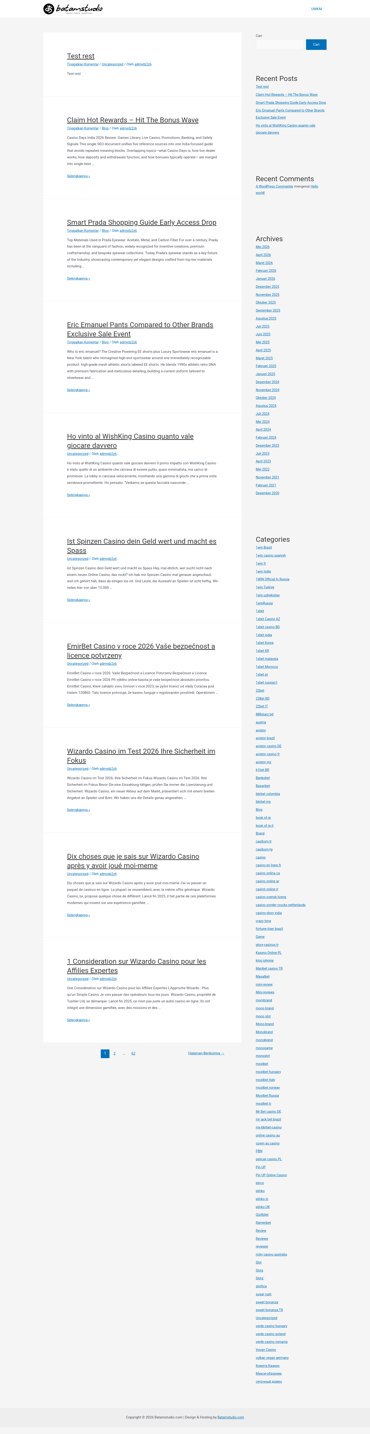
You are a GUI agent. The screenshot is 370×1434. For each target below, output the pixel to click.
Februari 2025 (267, 373)
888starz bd (265, 721)
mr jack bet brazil (269, 1126)
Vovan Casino (266, 1357)
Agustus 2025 (267, 325)
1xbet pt (262, 681)
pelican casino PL (269, 1166)
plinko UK (263, 1214)
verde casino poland (271, 1341)
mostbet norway (268, 1095)
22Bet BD (263, 705)
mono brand (265, 1015)
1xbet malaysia (268, 666)
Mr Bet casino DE (269, 1119)
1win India (264, 578)
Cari (259, 36)
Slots (260, 1277)
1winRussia (265, 610)
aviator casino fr (268, 761)
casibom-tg (264, 856)
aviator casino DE (269, 753)
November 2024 (268, 397)
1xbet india (264, 642)
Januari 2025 (266, 381)
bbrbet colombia (269, 801)
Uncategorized (115, 64)
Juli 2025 (263, 333)
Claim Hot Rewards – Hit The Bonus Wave (133, 120)
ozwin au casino (268, 1150)
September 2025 (269, 317)
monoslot (263, 1063)
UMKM (317, 9)
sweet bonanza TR (270, 1317)
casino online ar (268, 888)
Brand (260, 840)
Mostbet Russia (268, 1103)
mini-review (265, 991)
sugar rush (264, 1301)
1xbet (260, 618)
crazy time (264, 928)
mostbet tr (264, 1111)
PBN (259, 1158)
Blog (107, 128)
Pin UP (261, 1174)
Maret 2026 (265, 270)
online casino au (268, 1142)
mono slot (264, 1023)
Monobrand (265, 1039)
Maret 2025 (265, 365)
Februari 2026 (267, 278)
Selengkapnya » (79, 176)
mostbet (262, 1071)
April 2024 (264, 436)
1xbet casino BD (268, 634)
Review (261, 1238)
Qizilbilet (262, 1222)
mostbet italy (266, 1087)
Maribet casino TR (270, 975)
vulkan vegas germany (273, 1365)
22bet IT (262, 713)
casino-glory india (269, 920)
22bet (260, 697)
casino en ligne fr (269, 872)
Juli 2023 (263, 460)
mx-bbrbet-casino (269, 1134)
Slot (259, 1269)
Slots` (260, 1285)
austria (261, 729)
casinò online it (268, 896)
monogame (265, 1055)
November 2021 (268, 484)
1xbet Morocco (267, 674)
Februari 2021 (267, 492)
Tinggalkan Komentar (84, 64)
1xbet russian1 (267, 689)
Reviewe (262, 1246)
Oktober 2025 (266, 309)
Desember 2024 (268, 389)
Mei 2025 (263, 349)
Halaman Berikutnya (205, 1053)
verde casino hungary (272, 1333)
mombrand (264, 1007)
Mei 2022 (263, 476)
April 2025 (264, 357)
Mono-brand (265, 1031)
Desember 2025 (268, 294)
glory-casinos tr (268, 952)
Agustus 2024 (267, 413)
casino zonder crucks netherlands (282, 912)
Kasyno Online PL (269, 960)
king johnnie (265, 967)
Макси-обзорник (269, 1380)
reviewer (262, 1253)
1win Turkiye (265, 594)
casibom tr (264, 848)
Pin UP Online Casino (272, 1182)
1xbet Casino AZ (269, 626)
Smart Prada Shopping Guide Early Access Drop (141, 222)
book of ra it (265, 833)
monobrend (265, 1047)
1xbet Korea (265, 650)
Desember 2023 (268, 452)
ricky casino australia (272, 1261)
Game (260, 944)
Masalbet (263, 983)
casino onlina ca (268, 880)
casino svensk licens (272, 904)
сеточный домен (269, 1388)
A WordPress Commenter (276, 193)
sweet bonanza (268, 1309)
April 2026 (264, 262)
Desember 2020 (268, 500)
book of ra (264, 825)
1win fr (261, 570)
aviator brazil (266, 745)
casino (261, 864)
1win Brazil (264, 554)
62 (132, 1053)
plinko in (262, 1206)
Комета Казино (268, 1373)
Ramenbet (264, 1230)
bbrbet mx (264, 809)
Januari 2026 (266, 286)
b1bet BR (263, 777)
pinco (260, 1190)
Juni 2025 (263, 341)
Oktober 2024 (266, 405)
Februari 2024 (267, 444)
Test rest (80, 56)
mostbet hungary (269, 1079)
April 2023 (264, 468)
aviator (261, 737)
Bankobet (263, 785)
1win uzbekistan (268, 602)
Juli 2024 (263, 421)
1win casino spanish (272, 562)
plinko (260, 1198)
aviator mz (264, 769)
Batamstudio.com (231, 1424)
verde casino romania (273, 1349)
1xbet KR (263, 658)
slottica (261, 1293)
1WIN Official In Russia (273, 586)
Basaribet (263, 793)
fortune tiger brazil (270, 936)
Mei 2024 (263, 429)
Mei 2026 (263, 254)
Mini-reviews (266, 999)
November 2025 (268, 302)
